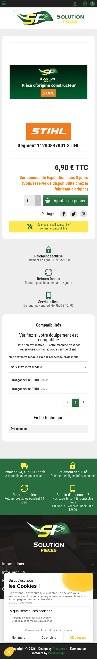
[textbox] (48, 367)
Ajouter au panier (65, 200)
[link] (63, 214)
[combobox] (48, 367)
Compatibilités (48, 325)
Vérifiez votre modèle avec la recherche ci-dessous (44, 357)
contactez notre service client (56, 350)
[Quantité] (29, 200)
